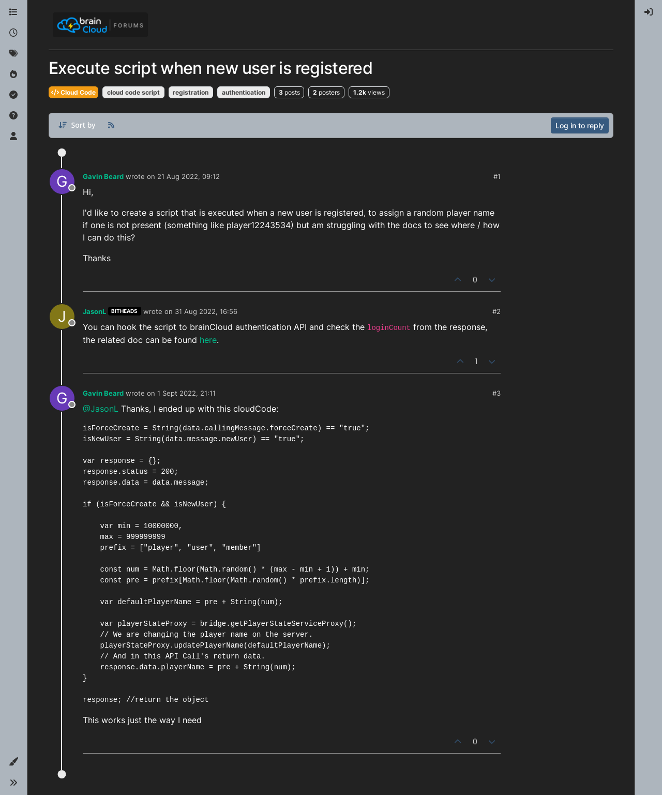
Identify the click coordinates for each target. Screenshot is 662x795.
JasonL (94, 311)
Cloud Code (73, 92)
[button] (13, 762)
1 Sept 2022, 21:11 (186, 393)
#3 (496, 393)
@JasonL (100, 408)
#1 (497, 176)
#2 (496, 311)
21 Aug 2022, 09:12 (188, 176)
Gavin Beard (103, 176)
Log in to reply (579, 125)
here (208, 340)
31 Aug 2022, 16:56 (206, 311)
